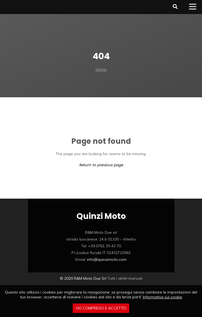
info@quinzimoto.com (107, 259)
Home (101, 69)
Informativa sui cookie (162, 297)
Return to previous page (101, 165)
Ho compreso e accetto (101, 308)
